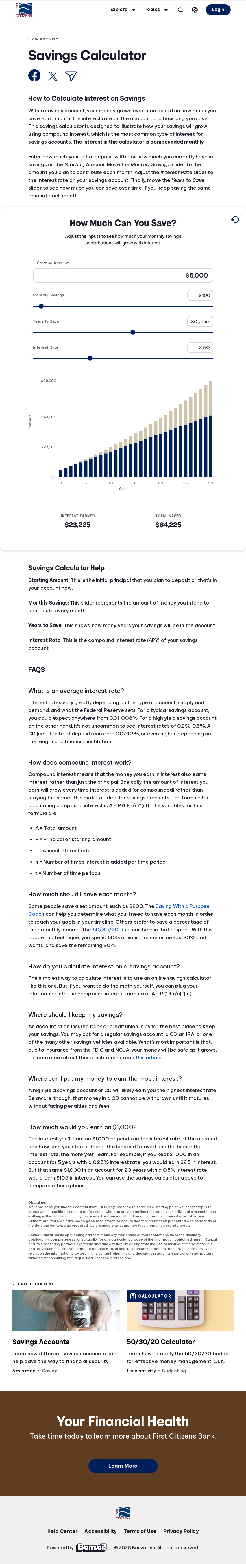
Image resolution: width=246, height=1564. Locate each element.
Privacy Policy (181, 1531)
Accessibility (100, 1531)
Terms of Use (140, 1531)
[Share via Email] (71, 76)
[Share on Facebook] (34, 75)
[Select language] (194, 10)
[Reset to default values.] (234, 220)
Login (218, 9)
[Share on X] (53, 76)
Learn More (122, 1465)
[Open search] (180, 10)
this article (149, 1057)
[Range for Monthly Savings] (123, 305)
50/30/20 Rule (112, 929)
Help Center (62, 1531)
